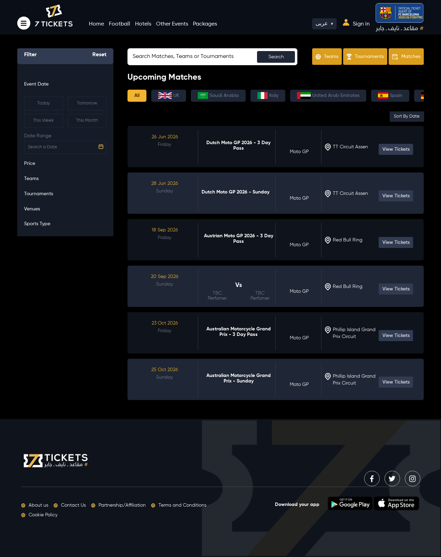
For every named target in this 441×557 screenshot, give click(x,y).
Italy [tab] (267, 95)
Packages (205, 24)
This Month (87, 120)
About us (34, 505)
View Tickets (396, 149)
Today (43, 103)
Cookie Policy (39, 515)
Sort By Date (407, 116)
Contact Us (69, 505)
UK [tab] (168, 95)
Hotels (143, 24)
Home (96, 24)
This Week (43, 120)
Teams (327, 56)
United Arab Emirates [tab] (328, 95)
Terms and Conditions (178, 505)
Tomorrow (87, 103)
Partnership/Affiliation (118, 505)
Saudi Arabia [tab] (218, 95)
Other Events (172, 24)
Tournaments (365, 57)
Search (276, 56)
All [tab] (137, 95)
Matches (406, 57)
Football (119, 24)
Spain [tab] (390, 95)
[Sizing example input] (212, 56)
